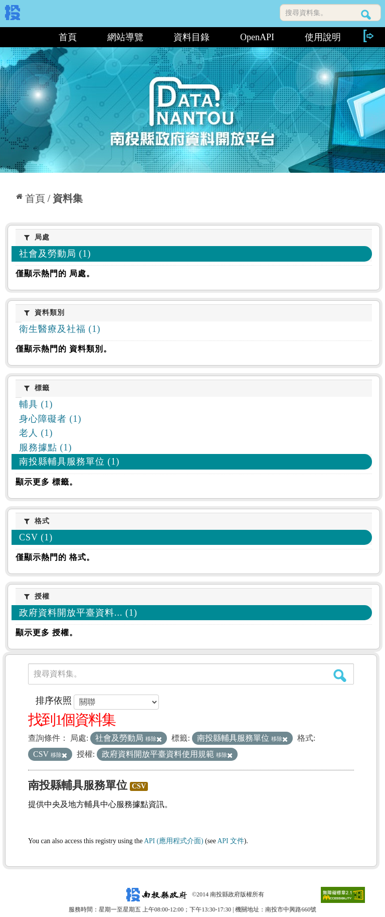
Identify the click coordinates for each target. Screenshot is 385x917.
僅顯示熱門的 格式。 (55, 557)
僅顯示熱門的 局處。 (55, 273)
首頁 (68, 37)
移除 (153, 739)
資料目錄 (191, 37)
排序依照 (54, 701)
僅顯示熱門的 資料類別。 (64, 349)
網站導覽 (125, 37)
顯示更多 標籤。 (47, 482)
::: (24, 37)
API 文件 (231, 841)
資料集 (68, 198)
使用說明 (323, 37)
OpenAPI (257, 37)
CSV (139, 786)
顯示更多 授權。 (47, 632)
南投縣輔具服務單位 (77, 785)
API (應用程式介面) (173, 841)
